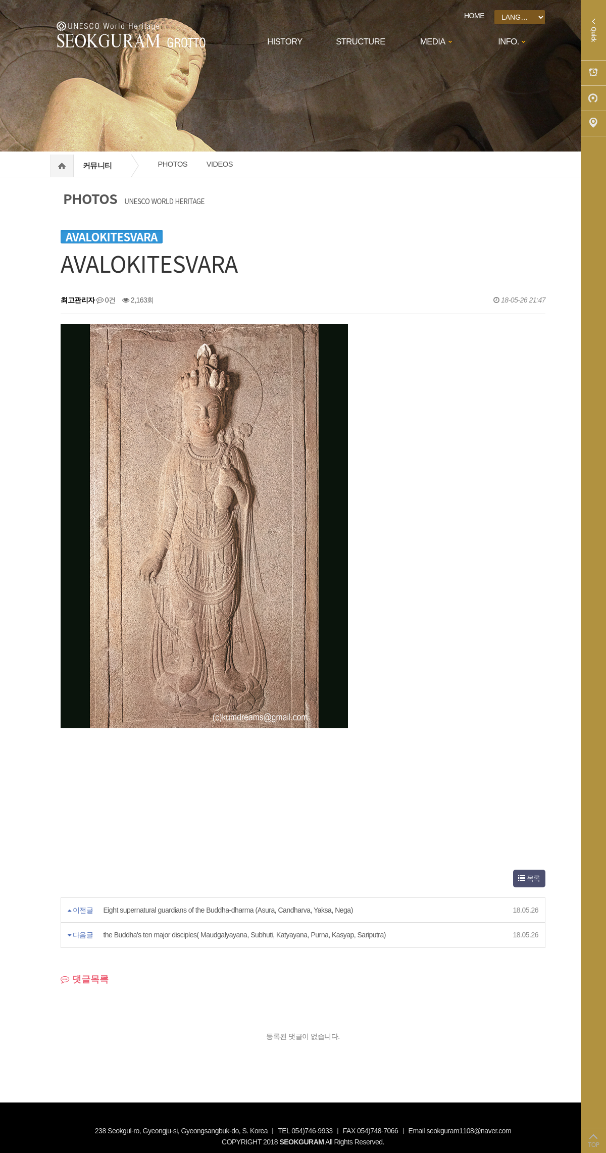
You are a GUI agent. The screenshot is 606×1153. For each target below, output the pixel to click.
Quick (593, 30)
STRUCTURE (360, 41)
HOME (474, 16)
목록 (529, 878)
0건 (106, 300)
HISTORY (284, 41)
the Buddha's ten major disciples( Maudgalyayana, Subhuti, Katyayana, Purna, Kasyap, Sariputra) (244, 935)
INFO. (508, 41)
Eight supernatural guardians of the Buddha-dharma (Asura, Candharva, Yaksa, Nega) (227, 910)
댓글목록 (85, 979)
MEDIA (432, 41)
